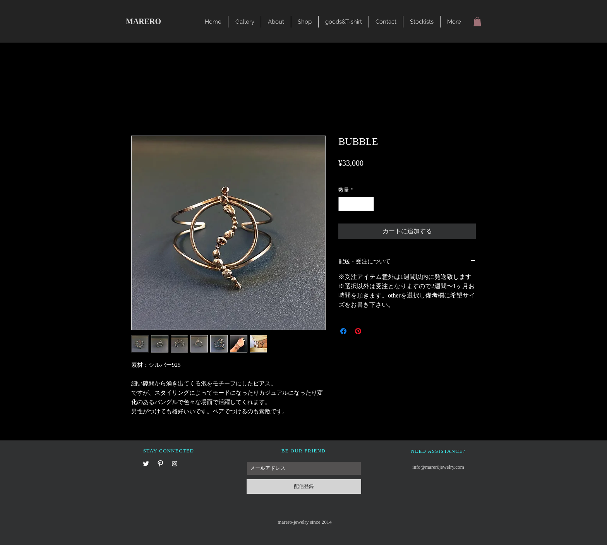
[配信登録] (304, 486)
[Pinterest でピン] (358, 331)
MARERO (143, 21)
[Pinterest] (160, 463)
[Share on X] (372, 331)
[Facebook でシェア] (343, 331)
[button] (244, 22)
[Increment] (368, 204)
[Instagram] (174, 463)
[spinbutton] (356, 204)
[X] (145, 463)
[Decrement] (344, 204)
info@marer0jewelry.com (438, 467)
